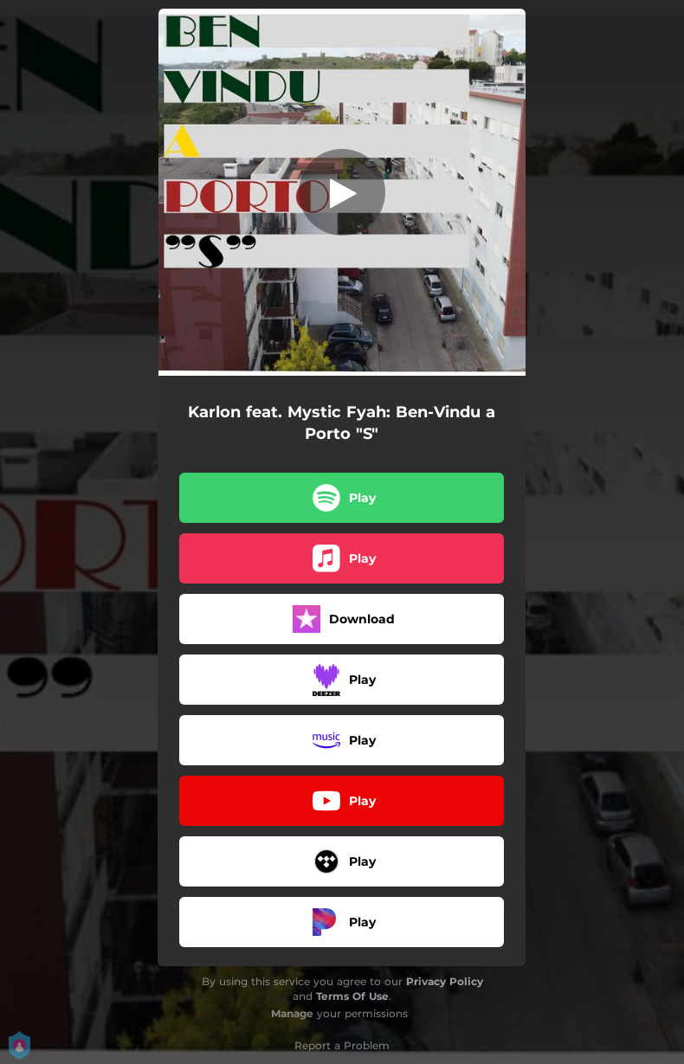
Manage (292, 1013)
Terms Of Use (352, 996)
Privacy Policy (444, 981)
